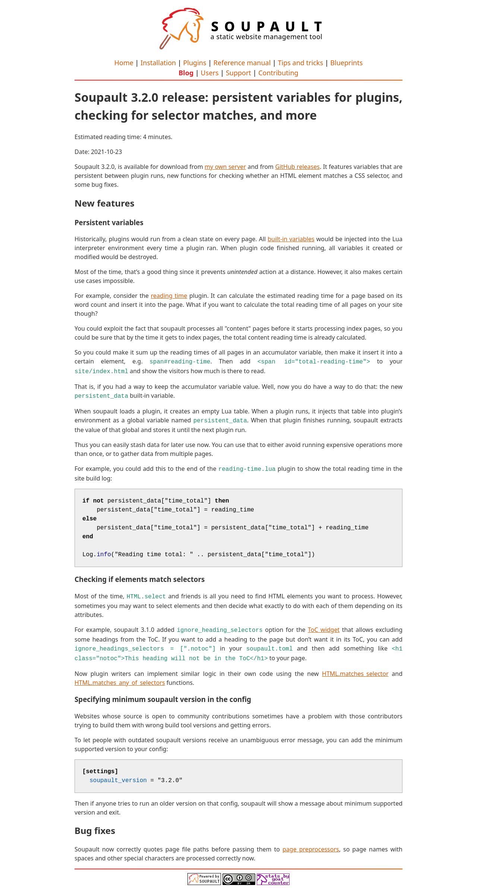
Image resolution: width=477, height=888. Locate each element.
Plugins (194, 62)
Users (210, 72)
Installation (158, 62)
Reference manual (242, 62)
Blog (186, 72)
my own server (225, 167)
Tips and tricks (300, 62)
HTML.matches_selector (355, 667)
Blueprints (346, 62)
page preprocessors (310, 842)
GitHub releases (297, 167)
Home (123, 62)
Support (238, 72)
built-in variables (291, 239)
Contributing (278, 72)
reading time (169, 296)
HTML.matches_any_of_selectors (120, 676)
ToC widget (323, 625)
